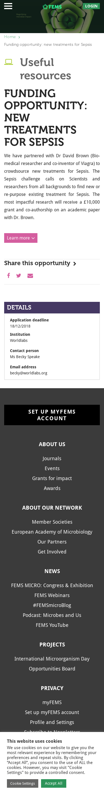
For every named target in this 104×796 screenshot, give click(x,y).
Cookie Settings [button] (22, 783)
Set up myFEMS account (52, 415)
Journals (52, 458)
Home (10, 36)
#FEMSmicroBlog (52, 605)
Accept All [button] (53, 783)
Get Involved (52, 552)
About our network (52, 507)
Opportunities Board (52, 669)
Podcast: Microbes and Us (52, 615)
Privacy (52, 688)
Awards (52, 488)
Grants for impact (52, 478)
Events (52, 468)
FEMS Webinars (52, 595)
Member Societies (52, 522)
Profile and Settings (52, 722)
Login (91, 6)
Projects (52, 644)
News (52, 571)
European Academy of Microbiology (52, 532)
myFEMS (52, 702)
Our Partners (52, 542)
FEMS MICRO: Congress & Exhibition (52, 585)
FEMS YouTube (52, 625)
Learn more (18, 238)
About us (52, 444)
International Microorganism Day (52, 659)
